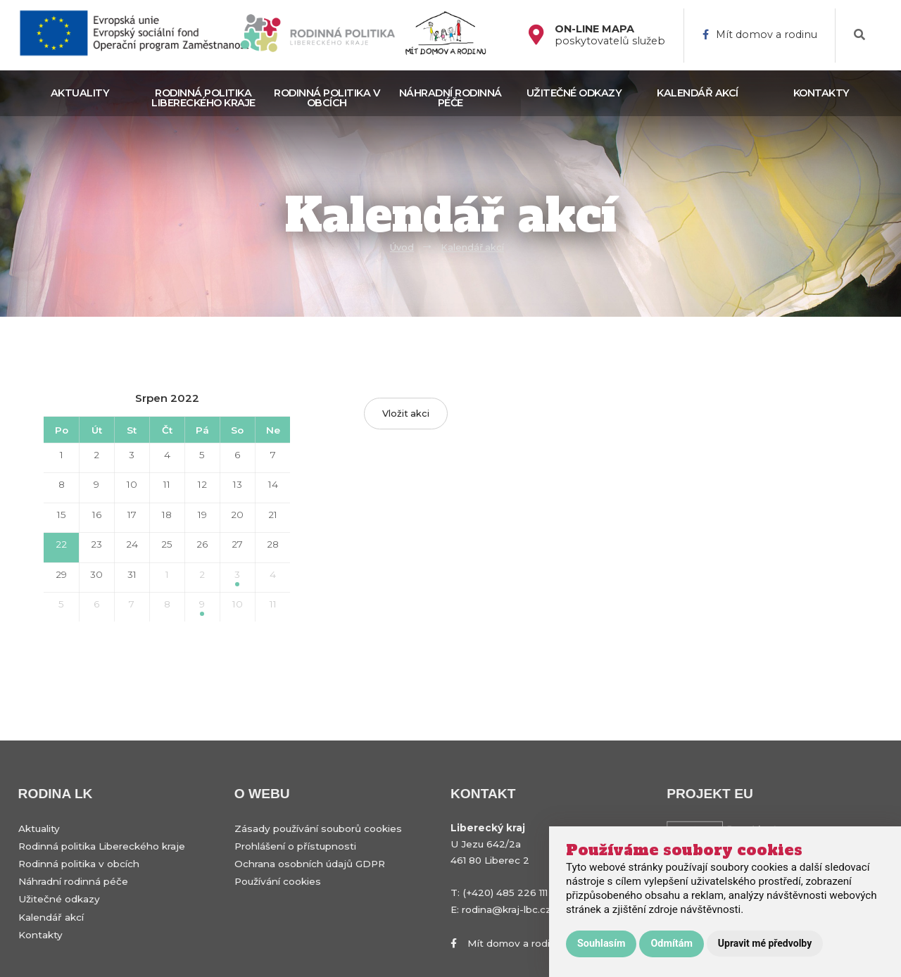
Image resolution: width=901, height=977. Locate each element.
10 (132, 484)
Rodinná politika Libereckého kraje (203, 98)
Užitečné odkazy (574, 93)
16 (96, 514)
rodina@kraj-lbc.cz (506, 909)
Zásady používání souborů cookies (318, 828)
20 (237, 514)
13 (237, 484)
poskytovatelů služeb (610, 35)
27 (237, 544)
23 (96, 544)
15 (61, 514)
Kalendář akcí (697, 93)
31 (132, 574)
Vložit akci (405, 413)
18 (167, 514)
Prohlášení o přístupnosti (295, 846)
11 (166, 484)
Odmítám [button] (671, 944)
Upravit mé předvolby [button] (765, 943)
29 (61, 574)
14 (273, 484)
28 (273, 544)
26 (202, 544)
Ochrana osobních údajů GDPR (309, 863)
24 (132, 544)
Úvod (402, 247)
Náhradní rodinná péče (450, 98)
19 (202, 514)
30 (96, 574)
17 (132, 514)
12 (202, 484)
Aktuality (80, 93)
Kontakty (821, 93)
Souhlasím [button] (601, 944)
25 (166, 544)
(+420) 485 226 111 (505, 892)
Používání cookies (277, 881)
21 (272, 514)
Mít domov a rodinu (759, 35)
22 (61, 544)
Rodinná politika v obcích (326, 98)
